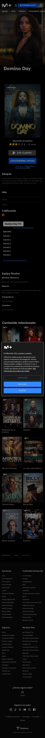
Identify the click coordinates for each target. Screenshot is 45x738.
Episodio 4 (7, 247)
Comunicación (27, 677)
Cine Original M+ (7, 579)
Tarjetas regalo (27, 674)
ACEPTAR (22, 391)
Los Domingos (27, 576)
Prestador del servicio (13, 717)
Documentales (6, 614)
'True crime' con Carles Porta (32, 602)
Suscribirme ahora (28, 5)
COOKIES (22, 720)
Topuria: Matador (7, 659)
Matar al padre (8, 541)
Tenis (3, 653)
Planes (25, 659)
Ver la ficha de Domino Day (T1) (14, 260)
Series (5, 11)
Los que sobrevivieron (32, 468)
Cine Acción (6, 587)
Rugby (4, 656)
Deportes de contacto (9, 662)
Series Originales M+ (8, 599)
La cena (25, 579)
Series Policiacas (7, 605)
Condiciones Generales (30, 641)
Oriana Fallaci (8, 504)
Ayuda (22, 693)
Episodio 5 (7, 251)
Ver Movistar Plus (28, 632)
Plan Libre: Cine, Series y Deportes (31, 651)
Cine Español (6, 581)
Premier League (7, 641)
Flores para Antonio (29, 587)
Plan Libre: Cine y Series (30, 656)
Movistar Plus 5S (28, 620)
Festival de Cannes (29, 605)
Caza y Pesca (27, 617)
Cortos (4, 590)
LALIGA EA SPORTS (8, 638)
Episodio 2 (7, 240)
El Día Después (7, 644)
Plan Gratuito (27, 662)
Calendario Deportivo (9, 668)
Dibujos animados (28, 611)
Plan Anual (26, 665)
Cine (13, 11)
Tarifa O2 (26, 671)
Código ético (27, 644)
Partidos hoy (6, 671)
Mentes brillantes (9, 468)
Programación (6, 674)
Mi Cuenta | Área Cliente (30, 638)
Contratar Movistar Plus (30, 647)
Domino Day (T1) (13, 224)
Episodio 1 (6, 236)
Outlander (26, 590)
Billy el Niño (28, 504)
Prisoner (26, 541)
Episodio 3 (7, 243)
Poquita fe (26, 599)
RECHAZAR (22, 384)
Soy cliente (22, 152)
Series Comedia (7, 608)
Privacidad (35, 717)
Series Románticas (8, 602)
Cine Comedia (6, 584)
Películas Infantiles (8, 593)
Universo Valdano (7, 647)
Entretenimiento (7, 617)
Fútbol (22, 11)
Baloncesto (5, 650)
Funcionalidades (28, 635)
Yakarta (26, 430)
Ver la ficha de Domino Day (23, 228)
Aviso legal (26, 717)
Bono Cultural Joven (29, 668)
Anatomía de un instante (9, 431)
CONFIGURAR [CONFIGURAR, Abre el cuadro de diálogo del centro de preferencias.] (22, 378)
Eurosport (5, 665)
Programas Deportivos (30, 614)
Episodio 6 (7, 255)
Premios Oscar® (28, 608)
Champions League (8, 635)
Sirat (24, 584)
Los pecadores (27, 581)
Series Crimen (6, 611)
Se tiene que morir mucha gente (31, 595)
